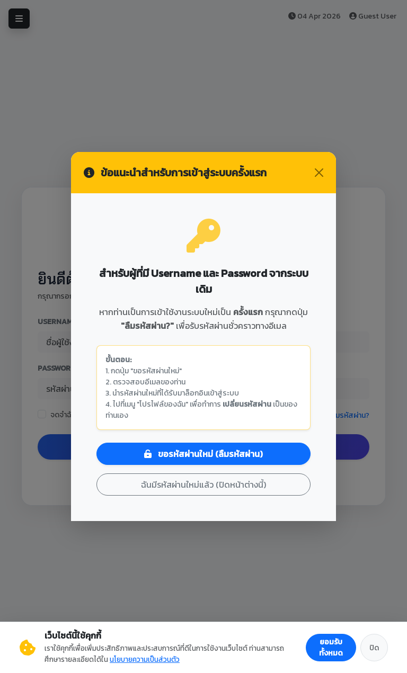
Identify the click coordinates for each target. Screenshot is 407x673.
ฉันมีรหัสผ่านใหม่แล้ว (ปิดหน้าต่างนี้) (203, 484)
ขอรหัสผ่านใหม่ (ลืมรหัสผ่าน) (203, 453)
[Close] (319, 172)
